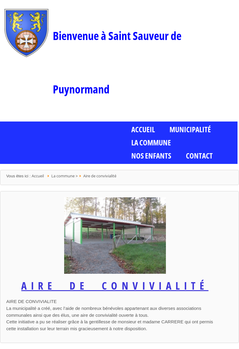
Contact (199, 155)
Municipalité (190, 129)
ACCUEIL (143, 129)
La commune (151, 142)
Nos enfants (151, 155)
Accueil (38, 176)
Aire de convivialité (99, 176)
